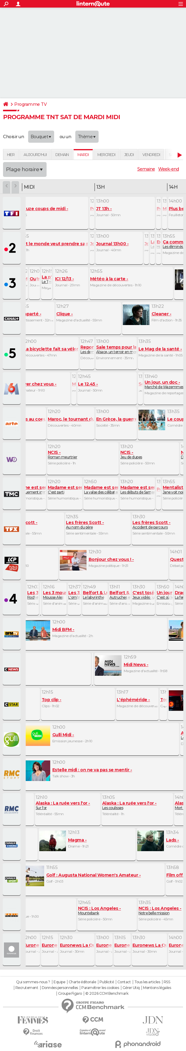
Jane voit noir (174, 489)
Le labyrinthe (101, 595)
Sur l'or (63, 805)
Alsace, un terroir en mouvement (127, 349)
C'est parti (70, 489)
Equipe (59, 982)
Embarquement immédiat (33, 489)
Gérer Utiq (131, 988)
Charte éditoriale (82, 982)
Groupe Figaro (70, 993)
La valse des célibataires (106, 489)
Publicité (107, 982)
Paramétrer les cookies (100, 988)
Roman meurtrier (62, 454)
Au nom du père (85, 524)
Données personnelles (60, 988)
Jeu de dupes (131, 454)
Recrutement (26, 988)
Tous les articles (147, 982)
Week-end (168, 169)
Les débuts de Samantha (142, 489)
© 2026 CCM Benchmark (106, 993)
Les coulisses (129, 805)
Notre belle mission (160, 910)
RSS (167, 982)
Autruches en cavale (127, 595)
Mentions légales (157, 988)
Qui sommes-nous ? (33, 982)
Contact (124, 982)
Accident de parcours (151, 524)
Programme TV (30, 104)
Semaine (146, 169)
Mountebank (99, 910)
